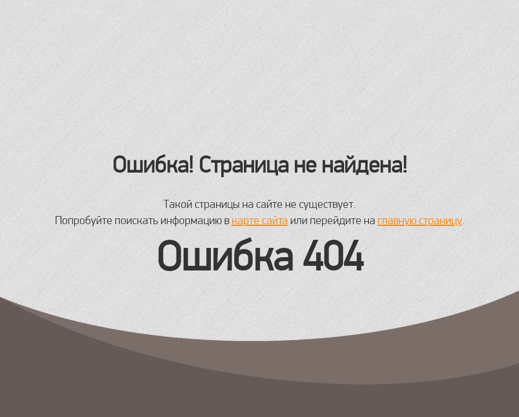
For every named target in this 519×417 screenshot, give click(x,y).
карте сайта (260, 220)
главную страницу (420, 220)
